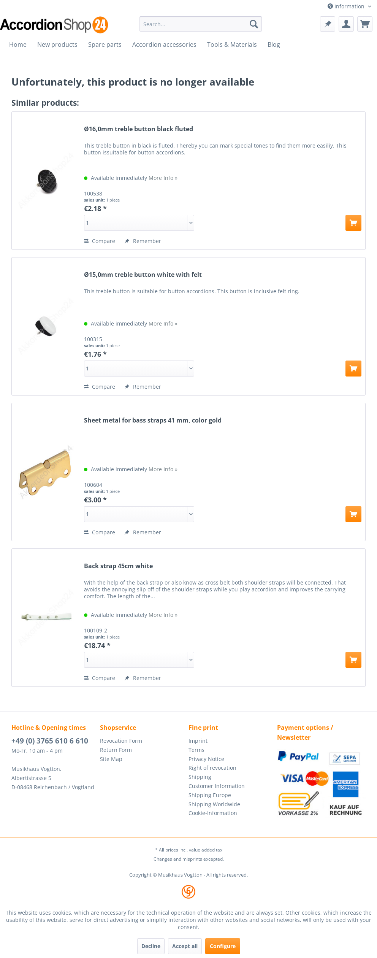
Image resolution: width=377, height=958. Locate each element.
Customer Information (216, 786)
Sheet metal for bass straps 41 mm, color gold (153, 420)
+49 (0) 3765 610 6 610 (49, 741)
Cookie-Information (212, 813)
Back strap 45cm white (118, 566)
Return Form (116, 749)
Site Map (111, 759)
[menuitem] (200, 24)
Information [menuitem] (347, 6)
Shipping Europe (209, 795)
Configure (223, 946)
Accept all (185, 946)
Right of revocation (212, 767)
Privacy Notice (206, 759)
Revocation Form (121, 740)
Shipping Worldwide (214, 804)
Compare (99, 241)
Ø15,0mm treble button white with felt (143, 275)
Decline (150, 946)
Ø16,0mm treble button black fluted (138, 129)
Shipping (199, 776)
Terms (196, 749)
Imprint (198, 740)
